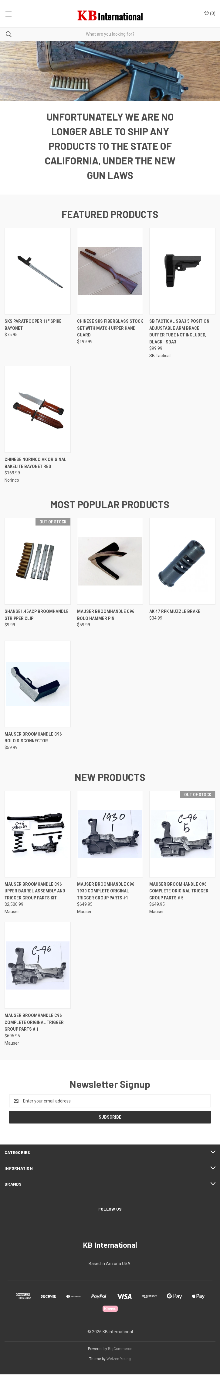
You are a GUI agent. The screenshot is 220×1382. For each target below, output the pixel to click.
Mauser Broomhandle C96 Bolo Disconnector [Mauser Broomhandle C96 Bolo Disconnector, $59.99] (33, 745)
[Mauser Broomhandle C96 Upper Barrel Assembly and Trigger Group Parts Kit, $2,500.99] (37, 842)
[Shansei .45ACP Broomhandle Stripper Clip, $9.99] (37, 569)
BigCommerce (120, 1356)
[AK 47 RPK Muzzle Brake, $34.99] (182, 569)
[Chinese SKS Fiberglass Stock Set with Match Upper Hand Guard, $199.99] (110, 279)
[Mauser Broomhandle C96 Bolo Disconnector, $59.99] (37, 691)
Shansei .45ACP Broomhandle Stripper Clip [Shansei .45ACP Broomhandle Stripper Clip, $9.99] (37, 622)
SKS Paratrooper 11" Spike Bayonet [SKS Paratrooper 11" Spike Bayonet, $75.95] (33, 332)
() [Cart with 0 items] (209, 13)
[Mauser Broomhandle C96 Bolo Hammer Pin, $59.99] (110, 569)
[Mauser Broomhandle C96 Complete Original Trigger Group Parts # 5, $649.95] (182, 842)
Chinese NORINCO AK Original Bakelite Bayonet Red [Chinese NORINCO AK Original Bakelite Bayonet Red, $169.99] (35, 470)
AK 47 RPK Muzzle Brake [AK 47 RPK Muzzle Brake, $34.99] (174, 619)
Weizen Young (119, 1366)
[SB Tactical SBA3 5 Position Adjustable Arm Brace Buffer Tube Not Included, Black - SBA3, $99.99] (182, 279)
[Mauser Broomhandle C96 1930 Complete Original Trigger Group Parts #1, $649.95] (110, 842)
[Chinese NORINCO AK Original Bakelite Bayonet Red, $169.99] (37, 417)
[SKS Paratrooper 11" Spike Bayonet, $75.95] (37, 279)
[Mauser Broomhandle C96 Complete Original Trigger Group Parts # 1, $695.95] (37, 973)
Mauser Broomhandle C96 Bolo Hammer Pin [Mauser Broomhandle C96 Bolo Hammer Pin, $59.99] (105, 622)
